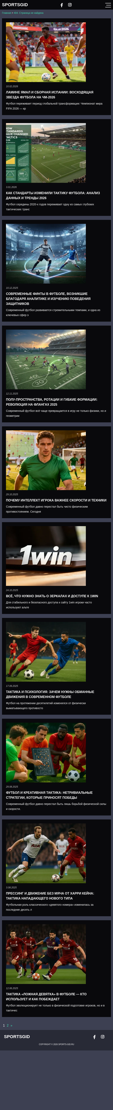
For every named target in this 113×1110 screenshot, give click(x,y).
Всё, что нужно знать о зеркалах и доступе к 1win (52, 596)
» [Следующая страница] (11, 1025)
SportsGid (15, 4)
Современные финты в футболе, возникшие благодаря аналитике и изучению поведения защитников (48, 298)
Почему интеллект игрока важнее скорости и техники (56, 500)
